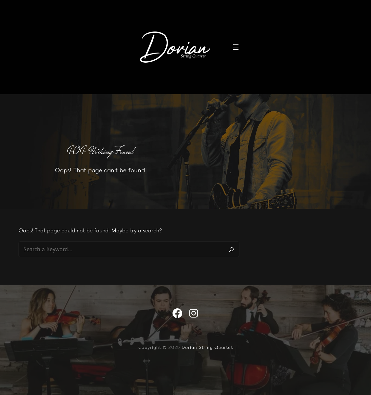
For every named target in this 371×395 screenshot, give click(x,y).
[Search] (231, 249)
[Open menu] (236, 47)
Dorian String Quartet (207, 347)
